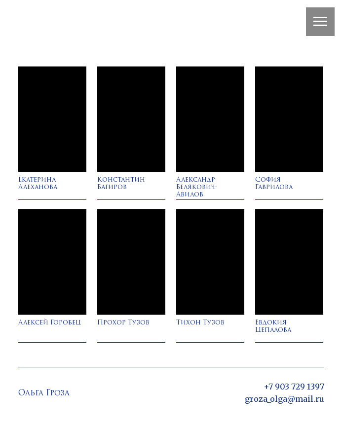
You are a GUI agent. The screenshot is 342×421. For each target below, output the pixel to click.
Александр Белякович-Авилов (196, 187)
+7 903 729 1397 (294, 386)
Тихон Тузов (200, 323)
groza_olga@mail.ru (284, 399)
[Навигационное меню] (320, 22)
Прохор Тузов (123, 323)
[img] (52, 119)
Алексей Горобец (49, 323)
